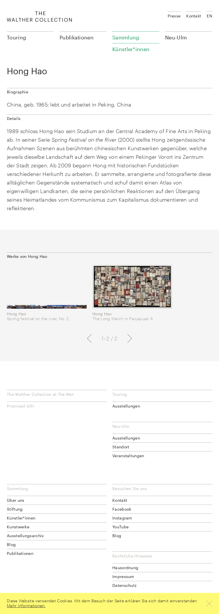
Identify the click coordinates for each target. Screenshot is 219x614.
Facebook (121, 509)
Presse (174, 15)
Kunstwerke (18, 526)
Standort (120, 446)
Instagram (122, 517)
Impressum (123, 576)
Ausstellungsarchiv (25, 535)
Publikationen (77, 37)
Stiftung (15, 509)
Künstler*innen (21, 517)
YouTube (120, 526)
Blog (11, 544)
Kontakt (193, 15)
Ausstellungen (126, 406)
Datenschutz (124, 585)
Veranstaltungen (128, 455)
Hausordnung (125, 567)
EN (209, 15)
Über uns (15, 500)
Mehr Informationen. (26, 605)
